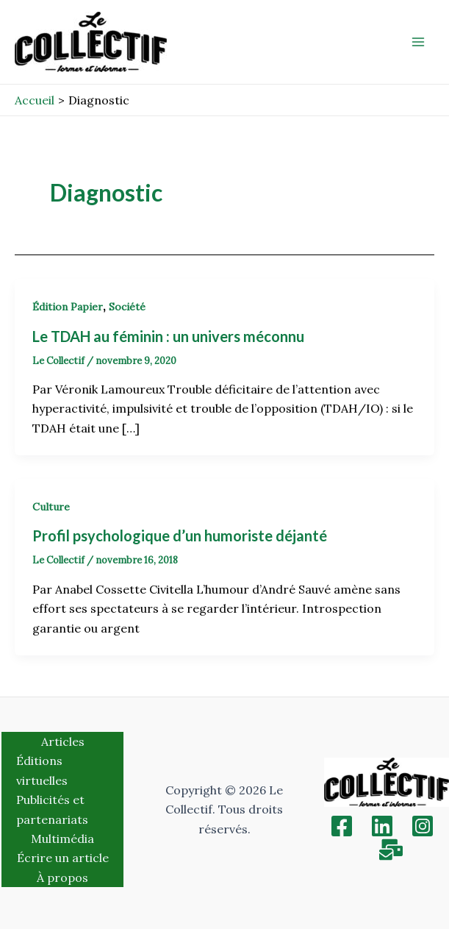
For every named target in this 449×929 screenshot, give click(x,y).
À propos (62, 877)
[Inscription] (391, 849)
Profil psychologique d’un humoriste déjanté (179, 535)
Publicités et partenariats (52, 809)
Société (127, 306)
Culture (51, 506)
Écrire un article (63, 857)
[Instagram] (422, 826)
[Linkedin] (382, 826)
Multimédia (62, 838)
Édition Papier (67, 306)
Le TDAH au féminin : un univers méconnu (168, 336)
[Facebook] (341, 826)
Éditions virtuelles (42, 770)
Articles (63, 741)
